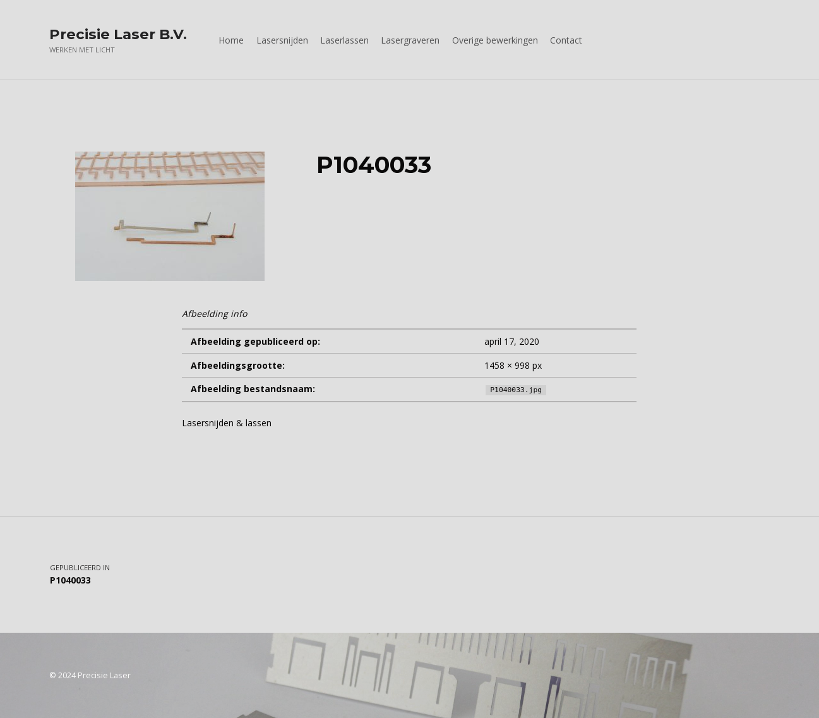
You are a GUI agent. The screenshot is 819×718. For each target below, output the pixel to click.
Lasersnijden (282, 40)
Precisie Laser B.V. (118, 34)
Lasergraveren (410, 40)
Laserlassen (344, 40)
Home (231, 40)
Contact (566, 40)
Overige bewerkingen (495, 40)
